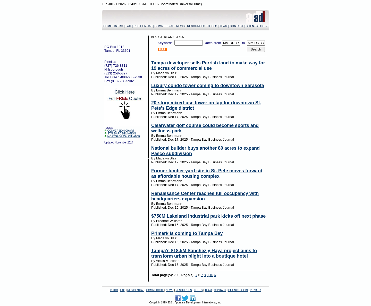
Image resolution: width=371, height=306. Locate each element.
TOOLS (198, 290)
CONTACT (220, 290)
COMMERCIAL (155, 290)
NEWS (169, 290)
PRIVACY (255, 290)
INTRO (114, 290)
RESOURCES (183, 290)
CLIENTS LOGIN (238, 290)
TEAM (208, 290)
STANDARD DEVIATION (121, 133)
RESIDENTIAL (135, 290)
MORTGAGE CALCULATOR (123, 136)
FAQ (122, 290)
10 (211, 275)
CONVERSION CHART (120, 130)
